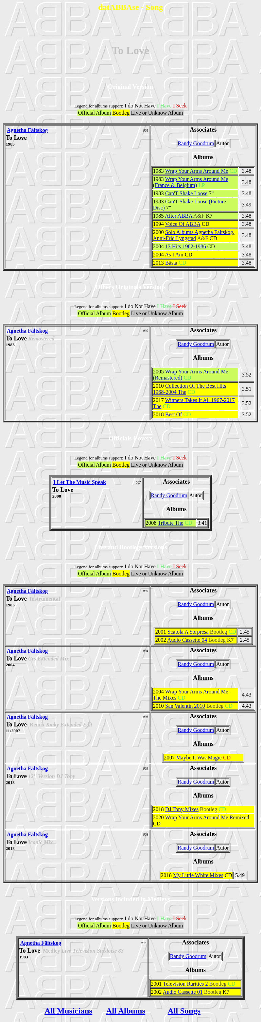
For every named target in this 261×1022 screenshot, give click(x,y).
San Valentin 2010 (185, 706)
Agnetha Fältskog (27, 130)
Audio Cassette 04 (187, 640)
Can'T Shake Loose (186, 193)
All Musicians (68, 1010)
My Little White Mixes (198, 875)
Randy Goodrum (196, 143)
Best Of (173, 414)
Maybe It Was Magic (199, 757)
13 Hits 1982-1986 (185, 246)
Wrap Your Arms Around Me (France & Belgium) (190, 182)
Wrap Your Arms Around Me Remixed (207, 817)
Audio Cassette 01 (183, 992)
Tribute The (170, 523)
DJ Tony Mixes (181, 809)
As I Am (174, 254)
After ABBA (178, 216)
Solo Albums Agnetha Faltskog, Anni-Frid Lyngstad (193, 235)
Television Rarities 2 (185, 984)
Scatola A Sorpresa (188, 632)
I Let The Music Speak (79, 482)
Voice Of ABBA (183, 224)
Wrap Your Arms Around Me (196, 171)
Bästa (171, 263)
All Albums (125, 1010)
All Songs (184, 1010)
